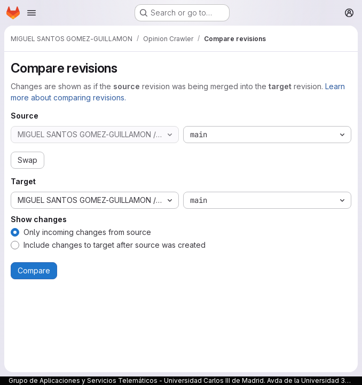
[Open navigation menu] (31, 12)
